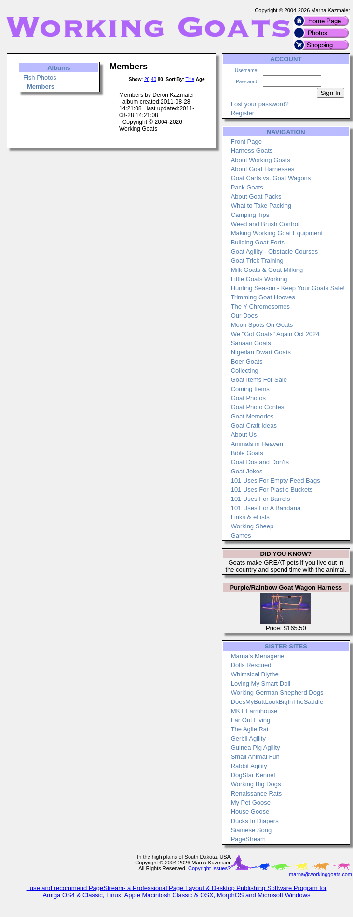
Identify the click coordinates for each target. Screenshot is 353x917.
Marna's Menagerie (258, 656)
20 (146, 79)
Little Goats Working (259, 279)
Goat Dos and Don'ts (260, 462)
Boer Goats (247, 361)
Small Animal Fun (255, 756)
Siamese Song (251, 830)
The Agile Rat (250, 729)
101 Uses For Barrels (260, 498)
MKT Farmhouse (254, 711)
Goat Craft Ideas (254, 425)
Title (189, 79)
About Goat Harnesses (263, 169)
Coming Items (250, 388)
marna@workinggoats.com (320, 874)
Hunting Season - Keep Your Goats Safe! (288, 288)
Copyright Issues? (209, 868)
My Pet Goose (251, 802)
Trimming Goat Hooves (263, 297)
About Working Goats (260, 159)
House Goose (250, 811)
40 (153, 79)
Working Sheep (252, 526)
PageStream (248, 839)
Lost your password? (260, 104)
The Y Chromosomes (260, 306)
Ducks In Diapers (255, 820)
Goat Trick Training (257, 260)
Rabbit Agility (249, 765)
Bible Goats (247, 453)
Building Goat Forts (258, 242)
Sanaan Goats (251, 343)
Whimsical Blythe (255, 674)
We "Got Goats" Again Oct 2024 (275, 333)
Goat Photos (248, 398)
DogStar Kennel (253, 775)
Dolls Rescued (251, 665)
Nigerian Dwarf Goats (261, 352)
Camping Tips (250, 214)
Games (241, 535)
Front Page (246, 141)
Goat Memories (252, 416)
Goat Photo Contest (258, 407)
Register (242, 113)
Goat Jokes (247, 471)
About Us (244, 434)
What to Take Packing (261, 205)
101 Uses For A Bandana (266, 508)
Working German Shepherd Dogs (277, 692)
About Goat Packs (256, 196)
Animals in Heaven (257, 443)
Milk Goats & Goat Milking (267, 269)
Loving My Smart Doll (261, 683)
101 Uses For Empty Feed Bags (275, 480)
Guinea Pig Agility (255, 747)
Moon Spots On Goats (262, 324)
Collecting (244, 370)
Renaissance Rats (256, 793)
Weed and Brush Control (265, 224)
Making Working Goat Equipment (277, 233)
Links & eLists (250, 517)
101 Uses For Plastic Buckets (272, 489)
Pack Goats (247, 187)
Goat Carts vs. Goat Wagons (271, 178)
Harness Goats (252, 150)
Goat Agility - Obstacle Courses (274, 251)
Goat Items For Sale (259, 379)
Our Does (244, 315)
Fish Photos (39, 77)
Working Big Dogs (256, 784)
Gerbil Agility (248, 738)
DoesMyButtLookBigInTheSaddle (277, 701)
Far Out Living (251, 720)
